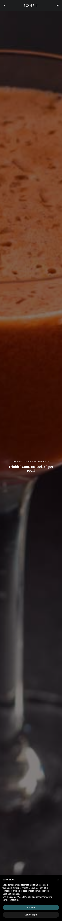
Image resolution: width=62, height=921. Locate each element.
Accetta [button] (31, 907)
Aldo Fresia (17, 461)
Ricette (28, 461)
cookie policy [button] (14, 894)
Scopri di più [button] (31, 914)
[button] (58, 879)
